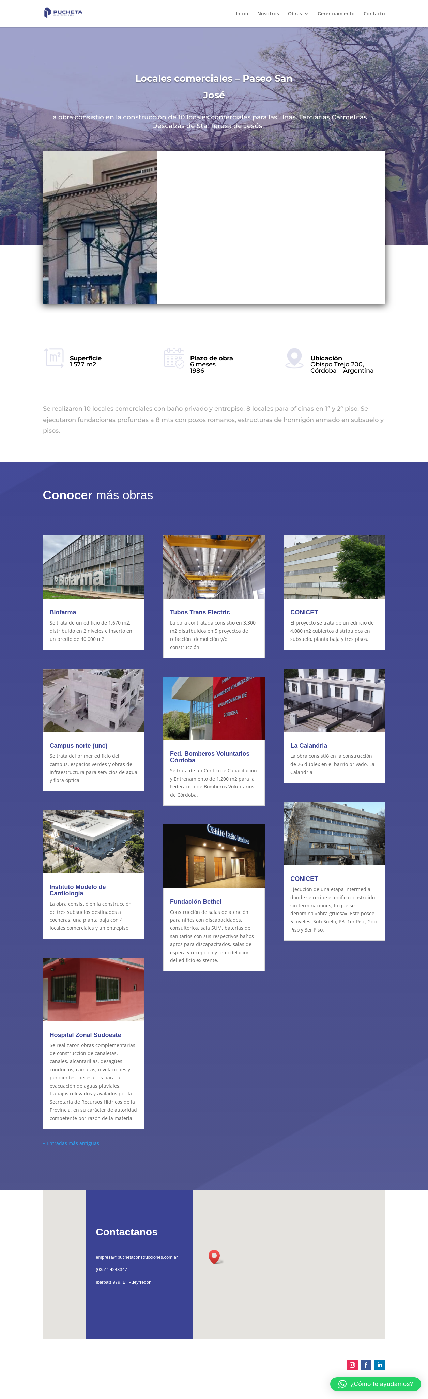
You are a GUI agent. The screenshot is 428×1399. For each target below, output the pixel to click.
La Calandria (308, 745)
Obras (295, 14)
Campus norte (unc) (79, 745)
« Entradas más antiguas (71, 1143)
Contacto (374, 14)
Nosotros (268, 14)
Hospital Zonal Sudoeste (85, 1034)
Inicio (242, 14)
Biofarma (63, 612)
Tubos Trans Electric (200, 612)
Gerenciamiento (336, 14)
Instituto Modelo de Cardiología (78, 890)
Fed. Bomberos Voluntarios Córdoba (210, 757)
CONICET (304, 612)
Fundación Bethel (195, 901)
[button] (375, 1384)
